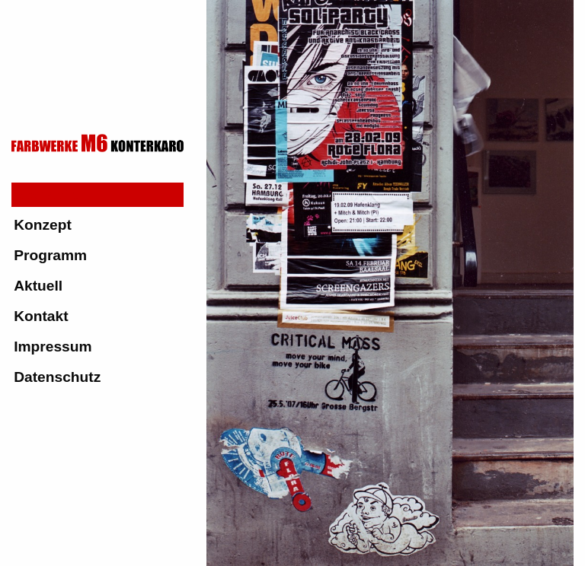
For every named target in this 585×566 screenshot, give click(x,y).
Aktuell (38, 286)
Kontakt (41, 316)
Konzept (43, 225)
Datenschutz (57, 377)
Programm (50, 255)
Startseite (47, 194)
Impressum (52, 347)
